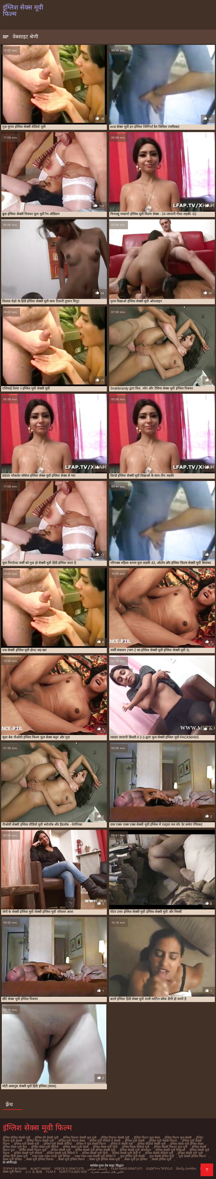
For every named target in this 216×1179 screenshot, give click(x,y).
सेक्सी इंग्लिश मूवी (161, 1159)
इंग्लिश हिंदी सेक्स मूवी (15, 1156)
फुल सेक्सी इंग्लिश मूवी (161, 1156)
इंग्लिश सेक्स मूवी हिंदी (105, 1147)
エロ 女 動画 (33, 1171)
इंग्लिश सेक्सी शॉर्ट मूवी (190, 1153)
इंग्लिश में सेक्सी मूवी (122, 1143)
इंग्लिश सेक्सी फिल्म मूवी (32, 1150)
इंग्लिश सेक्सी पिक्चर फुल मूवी (170, 1147)
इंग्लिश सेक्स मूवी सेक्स (75, 1147)
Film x (51, 1171)
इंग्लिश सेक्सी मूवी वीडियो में (62, 1153)
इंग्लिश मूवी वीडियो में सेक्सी (104, 1140)
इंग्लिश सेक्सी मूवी (61, 1150)
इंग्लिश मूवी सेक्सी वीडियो (58, 1143)
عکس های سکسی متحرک (107, 1171)
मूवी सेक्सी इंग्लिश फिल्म (192, 1156)
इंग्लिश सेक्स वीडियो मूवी (135, 1147)
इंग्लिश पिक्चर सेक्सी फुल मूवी (79, 1137)
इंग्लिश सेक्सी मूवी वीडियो (28, 1153)
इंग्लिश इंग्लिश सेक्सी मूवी (16, 1137)
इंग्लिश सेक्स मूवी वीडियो (44, 1147)
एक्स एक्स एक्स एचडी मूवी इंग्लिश (51, 1156)
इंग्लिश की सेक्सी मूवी (46, 1137)
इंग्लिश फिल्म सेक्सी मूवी (40, 1140)
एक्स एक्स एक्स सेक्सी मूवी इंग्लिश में (95, 1156)
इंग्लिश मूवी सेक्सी (135, 1140)
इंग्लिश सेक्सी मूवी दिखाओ (170, 1150)
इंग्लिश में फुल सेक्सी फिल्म (91, 1143)
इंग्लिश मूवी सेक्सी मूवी (26, 1143)
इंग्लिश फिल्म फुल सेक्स (147, 1137)
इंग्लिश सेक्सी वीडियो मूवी (159, 1153)
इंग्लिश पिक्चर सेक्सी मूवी (115, 1137)
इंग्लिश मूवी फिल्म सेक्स (71, 1140)
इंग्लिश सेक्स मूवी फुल (15, 1147)
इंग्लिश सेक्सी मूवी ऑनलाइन (135, 1150)
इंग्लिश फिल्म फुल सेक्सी (178, 1137)
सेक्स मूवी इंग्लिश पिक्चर (40, 1159)
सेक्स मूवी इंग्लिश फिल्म (71, 1159)
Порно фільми (15, 1168)
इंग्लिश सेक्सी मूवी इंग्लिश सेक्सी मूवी (95, 1150)
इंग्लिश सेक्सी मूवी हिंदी (95, 1153)
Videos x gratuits (69, 1168)
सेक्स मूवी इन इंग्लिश (135, 1159)
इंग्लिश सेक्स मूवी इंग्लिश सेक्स (186, 1143)
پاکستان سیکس (97, 1168)
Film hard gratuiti (126, 1168)
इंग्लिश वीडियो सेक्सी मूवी (152, 1143)
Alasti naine (40, 1168)
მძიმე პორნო (186, 1168)
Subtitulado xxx (73, 1171)
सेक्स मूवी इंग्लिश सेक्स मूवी (104, 1159)
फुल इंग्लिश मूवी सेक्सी (132, 1156)
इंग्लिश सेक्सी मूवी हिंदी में (126, 1153)
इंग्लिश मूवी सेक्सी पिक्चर (163, 1140)
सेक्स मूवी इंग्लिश (12, 1159)
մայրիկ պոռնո (159, 1168)
